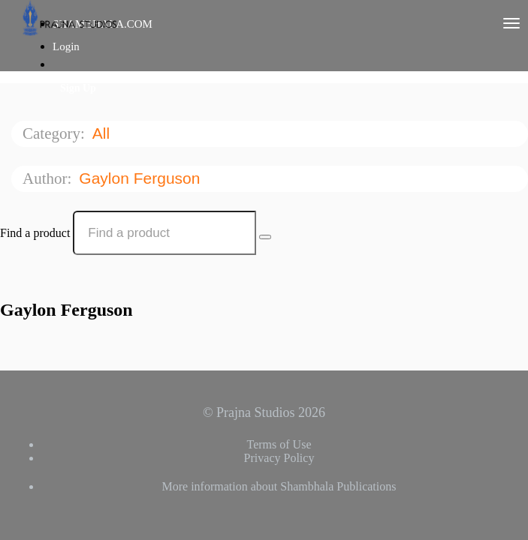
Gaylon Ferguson (141, 178)
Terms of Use (279, 444)
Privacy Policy (279, 458)
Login (66, 46)
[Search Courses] (265, 237)
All (103, 133)
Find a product (35, 232)
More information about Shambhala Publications (279, 486)
